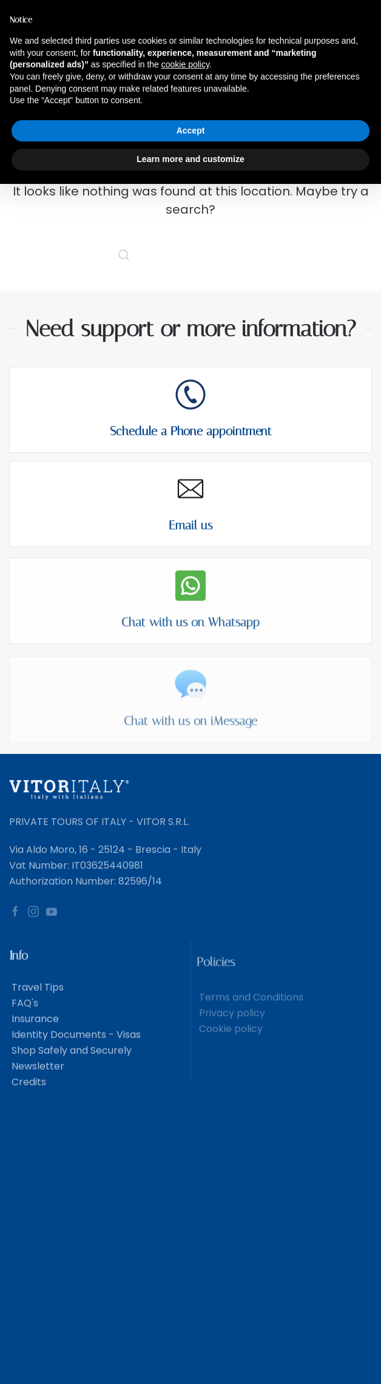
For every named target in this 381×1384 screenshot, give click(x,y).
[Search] (190, 255)
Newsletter (36, 1078)
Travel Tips (36, 999)
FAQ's (23, 1015)
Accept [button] (191, 130)
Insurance (34, 1031)
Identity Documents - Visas (75, 1047)
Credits (27, 1094)
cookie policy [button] (185, 64)
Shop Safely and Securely (70, 1063)
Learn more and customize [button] (190, 159)
